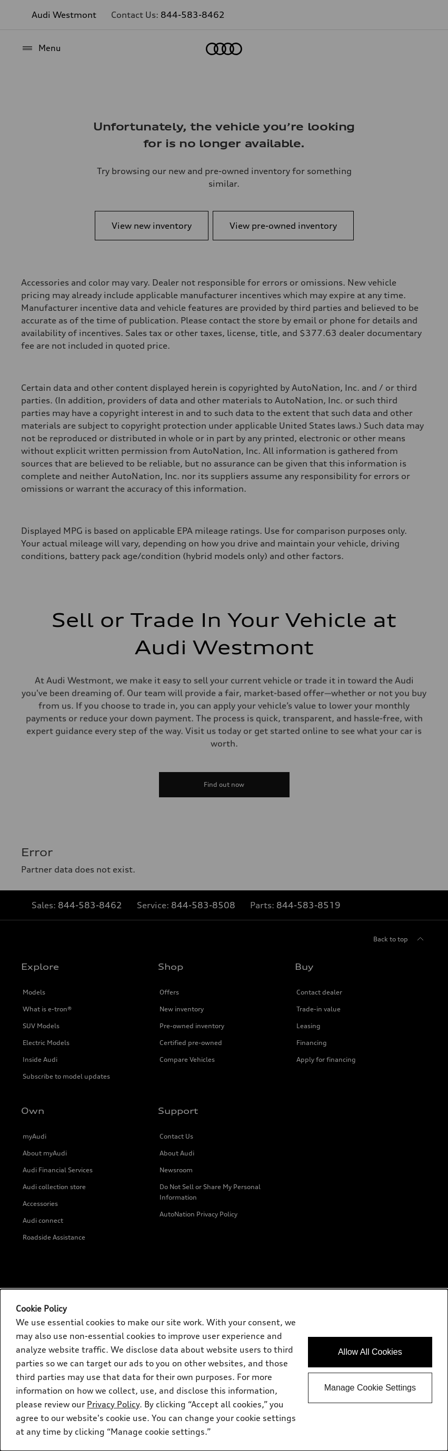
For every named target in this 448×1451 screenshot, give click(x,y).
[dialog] (224, 1370)
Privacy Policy (113, 1404)
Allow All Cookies (370, 1351)
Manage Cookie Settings (370, 1387)
